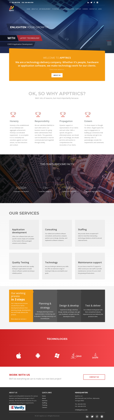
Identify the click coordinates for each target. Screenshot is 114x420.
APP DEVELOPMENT (45, 9)
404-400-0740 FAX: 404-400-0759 (22, 2)
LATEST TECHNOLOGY (29, 38)
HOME (28, 9)
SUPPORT (78, 9)
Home (44, 396)
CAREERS (85, 9)
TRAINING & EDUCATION (67, 9)
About (44, 398)
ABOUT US (35, 9)
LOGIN (100, 9)
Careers (44, 407)
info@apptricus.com (81, 410)
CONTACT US (93, 9)
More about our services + (19, 319)
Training (44, 405)
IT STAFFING (55, 9)
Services (44, 400)
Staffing (44, 403)
